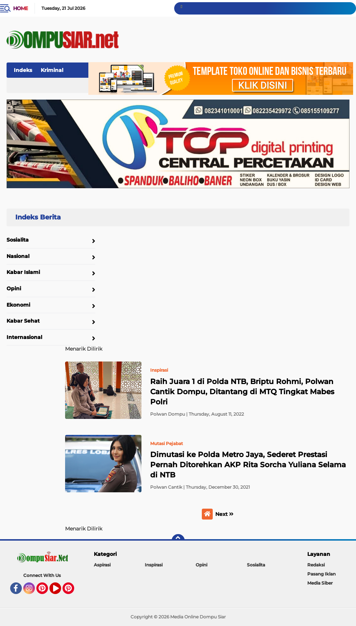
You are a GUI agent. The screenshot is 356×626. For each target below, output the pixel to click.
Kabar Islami (23, 272)
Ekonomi (18, 305)
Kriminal (52, 70)
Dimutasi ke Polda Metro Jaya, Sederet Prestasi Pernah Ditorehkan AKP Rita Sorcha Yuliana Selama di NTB (248, 464)
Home (20, 8)
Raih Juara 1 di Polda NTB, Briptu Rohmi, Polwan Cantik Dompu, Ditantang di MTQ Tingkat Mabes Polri (242, 391)
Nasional (18, 256)
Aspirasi (102, 565)
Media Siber (320, 583)
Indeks (23, 70)
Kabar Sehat (23, 321)
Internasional (24, 337)
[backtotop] (178, 540)
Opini (14, 288)
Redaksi (316, 565)
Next (224, 514)
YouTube (60, 591)
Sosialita (18, 240)
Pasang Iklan (321, 574)
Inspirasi (154, 565)
